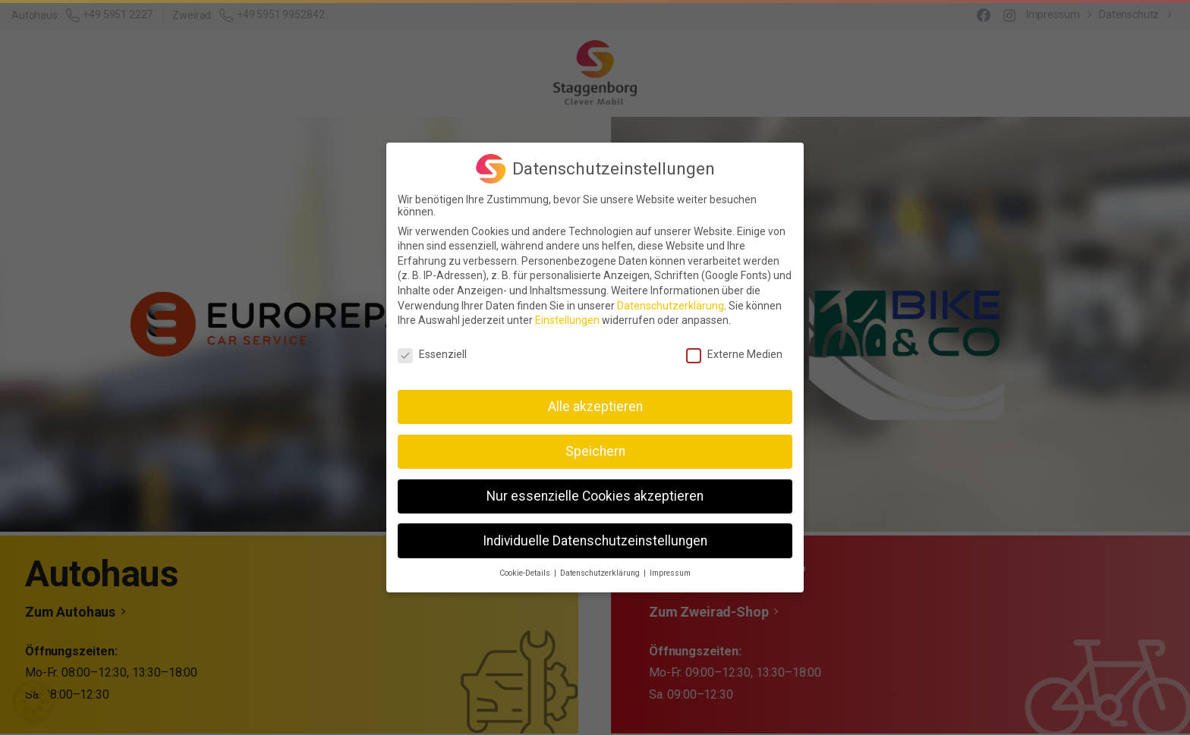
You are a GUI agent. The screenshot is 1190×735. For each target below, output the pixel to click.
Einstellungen (567, 312)
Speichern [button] (595, 443)
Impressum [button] (670, 566)
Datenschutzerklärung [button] (601, 566)
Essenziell (432, 347)
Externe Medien (734, 347)
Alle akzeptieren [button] (595, 399)
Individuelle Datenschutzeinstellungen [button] (595, 533)
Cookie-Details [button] (525, 566)
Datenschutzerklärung (670, 298)
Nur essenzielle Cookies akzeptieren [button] (595, 488)
